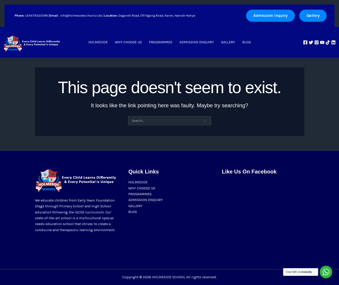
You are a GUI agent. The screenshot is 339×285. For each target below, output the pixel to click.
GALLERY (228, 42)
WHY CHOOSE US (128, 42)
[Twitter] (311, 42)
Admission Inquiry (270, 15)
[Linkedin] (333, 42)
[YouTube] (322, 42)
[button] (313, 16)
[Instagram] (316, 42)
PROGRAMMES (160, 42)
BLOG (246, 42)
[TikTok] (328, 42)
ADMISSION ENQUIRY (196, 42)
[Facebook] (305, 42)
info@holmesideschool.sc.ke (81, 16)
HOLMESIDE (98, 42)
